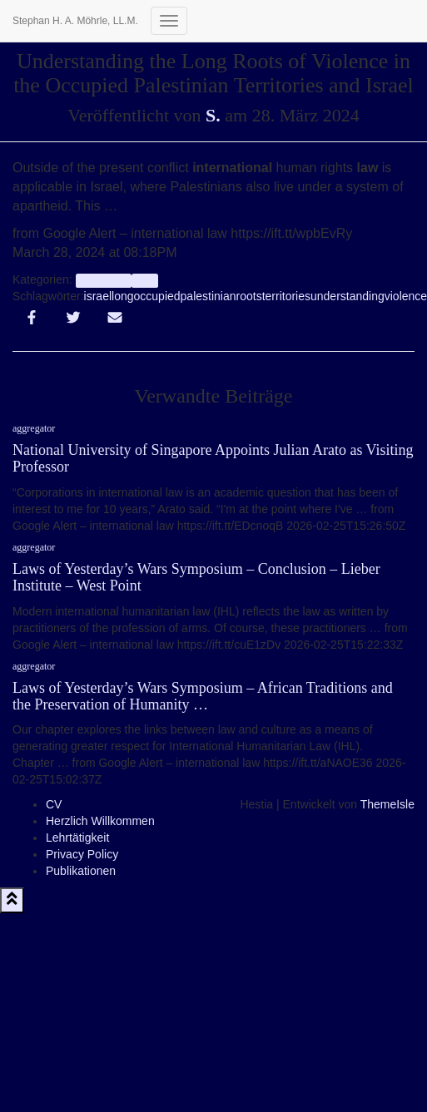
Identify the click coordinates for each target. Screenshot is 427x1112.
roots (249, 296)
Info (144, 280)
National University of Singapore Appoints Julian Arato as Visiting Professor (213, 458)
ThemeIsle (387, 804)
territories (286, 296)
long (122, 296)
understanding (347, 296)
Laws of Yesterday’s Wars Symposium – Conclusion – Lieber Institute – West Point (196, 577)
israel (98, 296)
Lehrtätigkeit (77, 837)
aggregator (104, 280)
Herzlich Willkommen (100, 821)
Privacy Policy (82, 854)
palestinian (208, 296)
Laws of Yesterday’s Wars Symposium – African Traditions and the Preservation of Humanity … (202, 696)
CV (54, 804)
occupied (157, 296)
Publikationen (81, 870)
